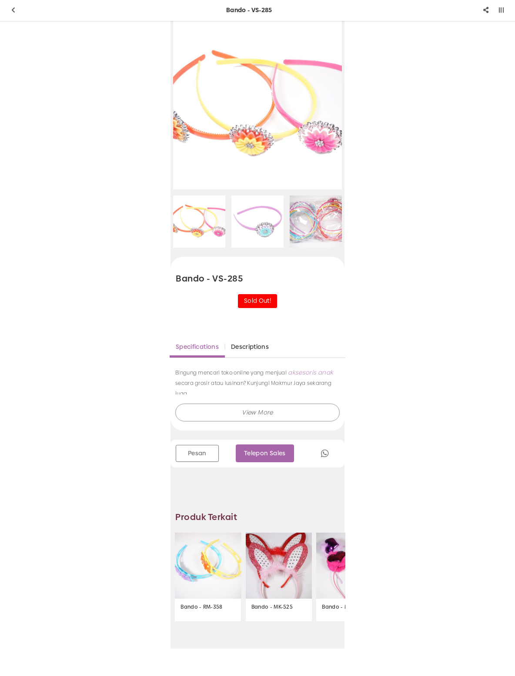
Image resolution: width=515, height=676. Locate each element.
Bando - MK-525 (272, 606)
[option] (257, 105)
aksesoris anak (310, 372)
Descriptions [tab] (250, 346)
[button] (257, 412)
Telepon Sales (265, 453)
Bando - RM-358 (201, 606)
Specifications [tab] (197, 346)
